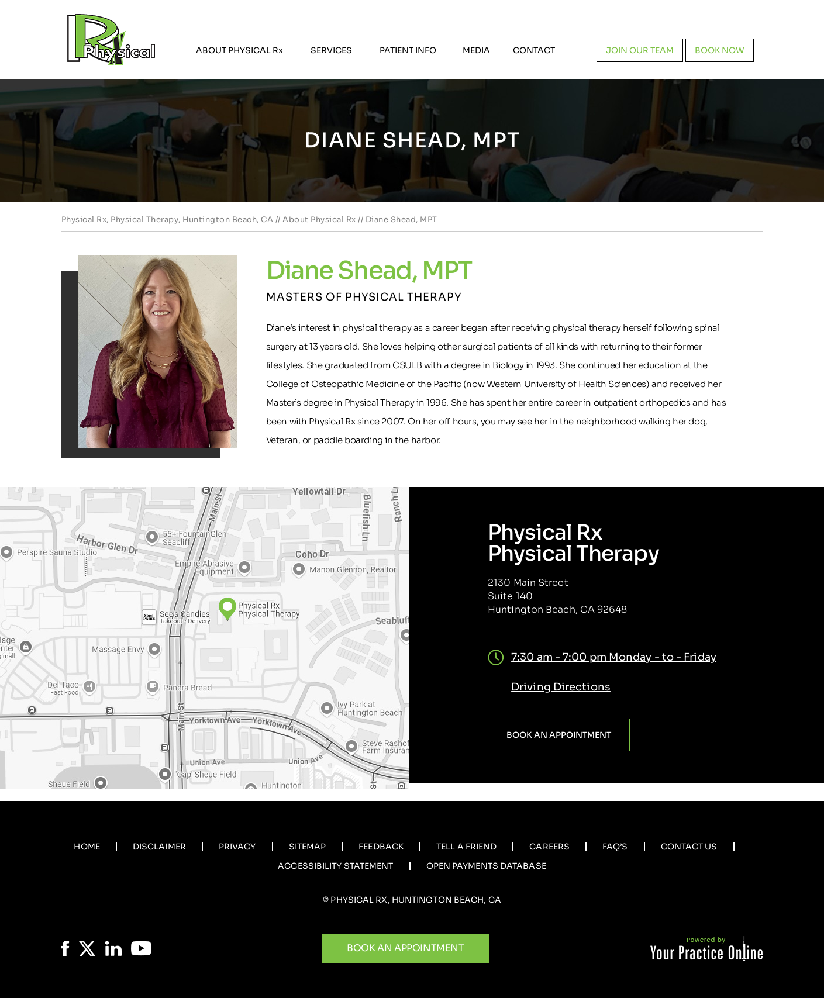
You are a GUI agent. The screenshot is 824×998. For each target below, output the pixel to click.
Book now (719, 50)
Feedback (381, 846)
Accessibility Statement (335, 866)
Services (331, 50)
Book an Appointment (558, 735)
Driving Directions (561, 687)
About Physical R (239, 50)
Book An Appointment (405, 948)
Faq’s (615, 846)
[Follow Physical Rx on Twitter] (87, 948)
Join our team (640, 50)
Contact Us (689, 846)
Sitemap (307, 846)
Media (476, 50)
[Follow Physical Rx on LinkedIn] (113, 948)
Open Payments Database (486, 866)
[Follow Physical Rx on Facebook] (65, 948)
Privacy (237, 846)
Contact (534, 50)
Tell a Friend (466, 846)
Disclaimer (159, 846)
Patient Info (408, 50)
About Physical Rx (319, 220)
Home (86, 846)
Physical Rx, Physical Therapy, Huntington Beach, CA (167, 220)
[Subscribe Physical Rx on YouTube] (141, 948)
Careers (549, 846)
